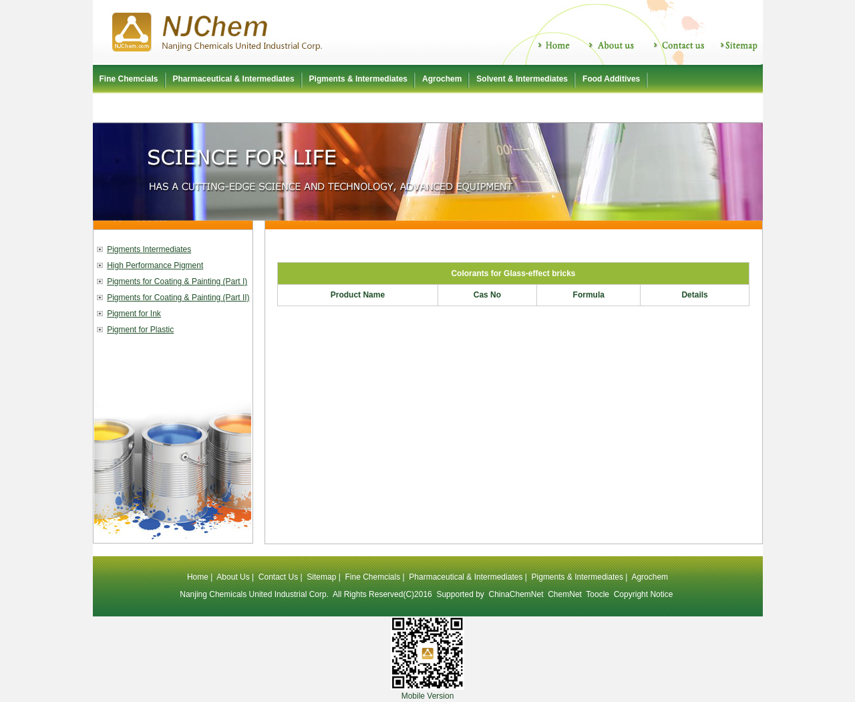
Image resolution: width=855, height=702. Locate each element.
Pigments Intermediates (149, 249)
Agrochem (442, 79)
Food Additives (611, 79)
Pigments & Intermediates (358, 79)
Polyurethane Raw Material (151, 107)
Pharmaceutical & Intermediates (234, 79)
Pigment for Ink (134, 313)
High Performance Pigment (155, 265)
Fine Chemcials (129, 79)
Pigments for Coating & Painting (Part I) (177, 281)
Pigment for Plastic (140, 329)
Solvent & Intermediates (522, 79)
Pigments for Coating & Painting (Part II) (178, 297)
